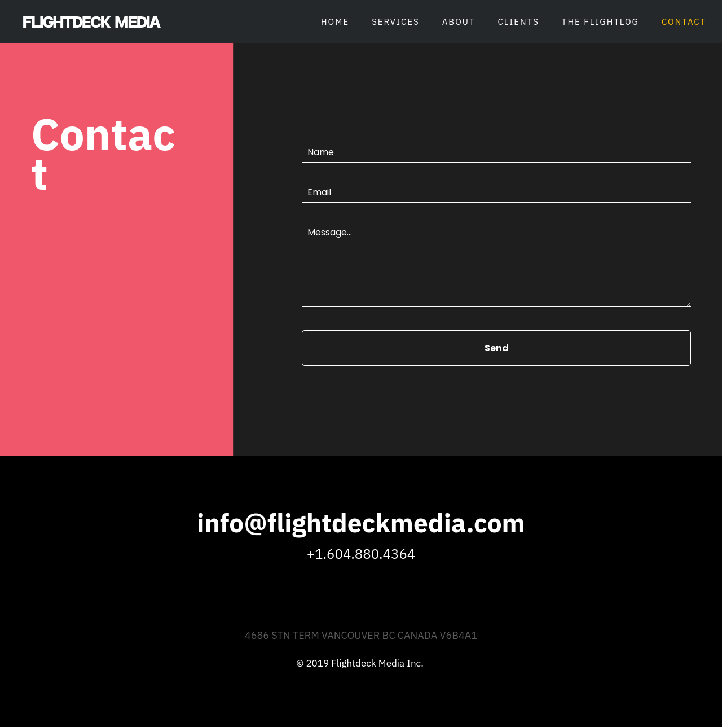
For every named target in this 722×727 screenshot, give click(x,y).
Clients (518, 21)
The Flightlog (600, 21)
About (459, 21)
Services (396, 21)
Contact (684, 21)
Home (335, 21)
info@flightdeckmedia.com (361, 523)
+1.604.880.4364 (361, 554)
